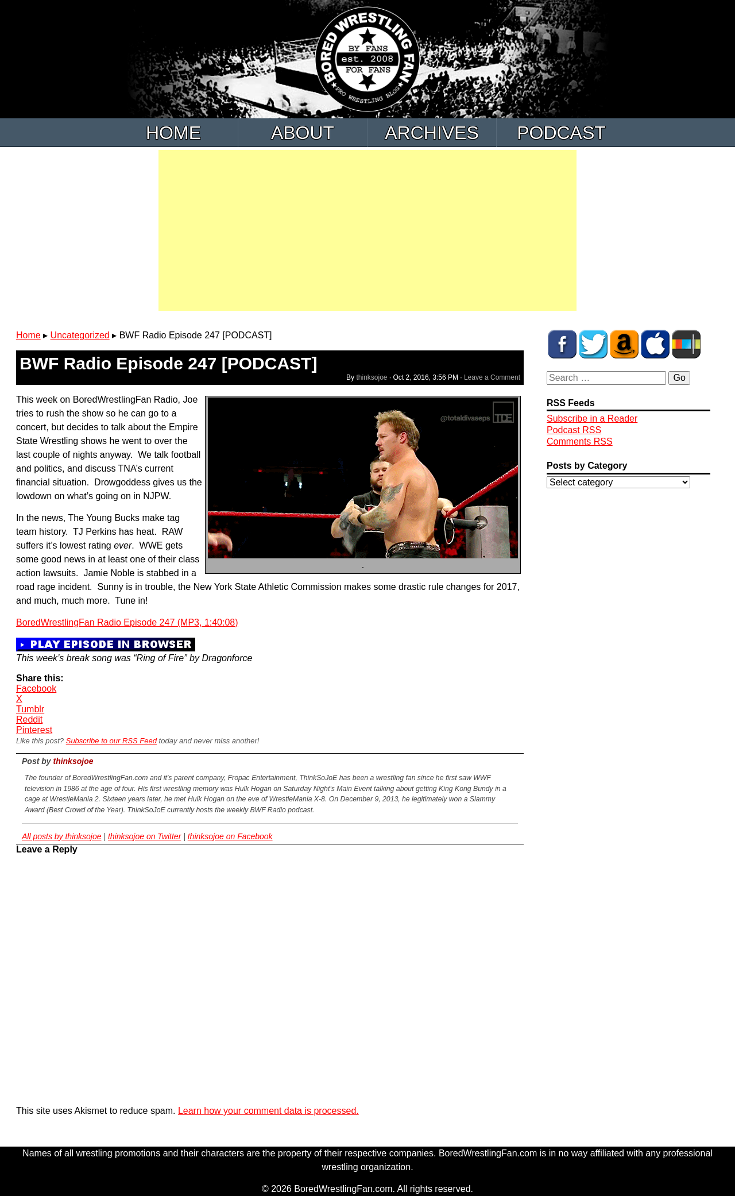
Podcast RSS (574, 430)
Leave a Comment (492, 377)
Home (173, 132)
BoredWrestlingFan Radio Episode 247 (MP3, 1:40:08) (127, 622)
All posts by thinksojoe (62, 836)
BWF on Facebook (562, 344)
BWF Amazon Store (624, 344)
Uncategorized (80, 335)
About (302, 132)
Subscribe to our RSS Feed (111, 740)
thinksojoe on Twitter (144, 836)
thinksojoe (371, 377)
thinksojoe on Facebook (230, 836)
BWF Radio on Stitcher (686, 344)
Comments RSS (580, 441)
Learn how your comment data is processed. (268, 1111)
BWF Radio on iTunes (655, 344)
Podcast (561, 132)
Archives (432, 132)
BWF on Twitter (593, 344)
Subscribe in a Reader (592, 418)
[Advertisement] (367, 230)
